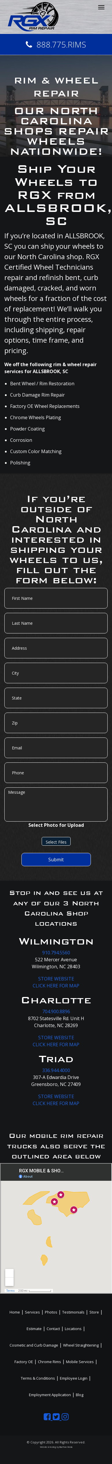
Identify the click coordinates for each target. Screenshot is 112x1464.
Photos (51, 1312)
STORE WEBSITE (56, 979)
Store (94, 1312)
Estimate (34, 1328)
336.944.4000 (56, 1070)
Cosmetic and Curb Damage (34, 1345)
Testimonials (73, 1312)
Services (32, 1312)
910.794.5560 (56, 952)
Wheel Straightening (81, 1345)
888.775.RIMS (56, 44)
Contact (53, 1328)
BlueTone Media (65, 1447)
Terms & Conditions (38, 1378)
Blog (79, 1394)
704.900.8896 (56, 1011)
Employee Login (73, 1378)
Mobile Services (80, 1361)
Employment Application (50, 1394)
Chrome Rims (49, 1361)
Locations (73, 1328)
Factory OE (23, 1361)
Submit (56, 859)
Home (15, 1312)
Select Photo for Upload (56, 825)
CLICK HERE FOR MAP (56, 985)
